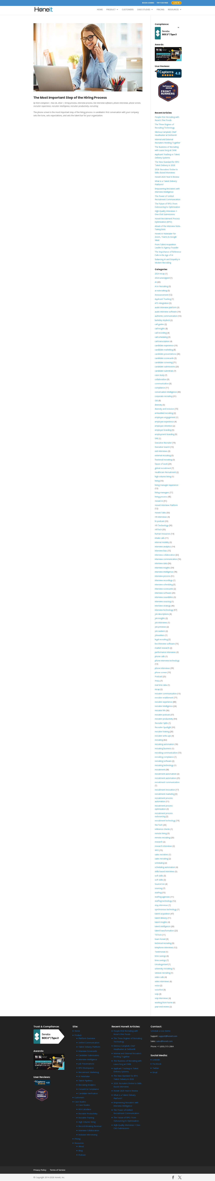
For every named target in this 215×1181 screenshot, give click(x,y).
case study (159, 375)
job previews (160, 627)
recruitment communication (167, 782)
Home (100, 10)
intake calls (160, 538)
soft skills (159, 875)
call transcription (162, 341)
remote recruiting (162, 837)
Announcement (161, 294)
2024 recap (160, 273)
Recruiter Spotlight (163, 727)
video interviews (162, 981)
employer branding (163, 430)
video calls (159, 977)
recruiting (94, 106)
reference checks (162, 829)
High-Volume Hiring (86, 1122)
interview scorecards (164, 588)
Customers (128, 10)
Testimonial (160, 951)
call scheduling (161, 337)
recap (157, 689)
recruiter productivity (79, 106)
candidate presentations (165, 354)
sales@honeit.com (164, 1041)
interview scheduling (164, 584)
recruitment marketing (165, 794)
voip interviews (161, 998)
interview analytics (163, 546)
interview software (163, 593)
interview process (85, 103)
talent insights (161, 922)
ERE (156, 438)
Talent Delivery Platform (89, 1047)
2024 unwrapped (162, 278)
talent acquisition (162, 913)
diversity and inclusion (164, 409)
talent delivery (161, 918)
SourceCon (160, 884)
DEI (156, 400)
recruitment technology (165, 820)
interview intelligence (164, 571)
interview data (161, 563)
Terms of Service (57, 1170)
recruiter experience (42, 106)
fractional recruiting (163, 459)
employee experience (164, 421)
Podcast (158, 676)
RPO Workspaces (86, 1068)
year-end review (162, 1006)
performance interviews (165, 652)
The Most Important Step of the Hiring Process (70, 97)
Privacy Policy (39, 1170)
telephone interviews (164, 947)
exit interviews (161, 451)
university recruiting (163, 968)
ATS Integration (162, 303)
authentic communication (166, 316)
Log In (176, 3)
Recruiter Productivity (87, 1113)
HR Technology (161, 525)
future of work (161, 464)
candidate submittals (164, 371)
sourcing (158, 888)
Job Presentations (86, 1063)
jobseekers (160, 635)
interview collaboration (165, 555)
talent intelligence (162, 926)
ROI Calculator (84, 1109)
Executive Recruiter (163, 442)
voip (157, 994)
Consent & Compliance (88, 1089)
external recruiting (163, 455)
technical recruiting (163, 943)
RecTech (158, 825)
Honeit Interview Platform (166, 505)
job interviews (161, 622)
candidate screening (163, 362)
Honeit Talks (160, 512)
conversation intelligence (166, 392)
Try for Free (162, 3)
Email (154, 1072)
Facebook (156, 1064)
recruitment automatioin (165, 774)
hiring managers (162, 492)
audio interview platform (165, 307)
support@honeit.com (168, 1036)
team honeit (160, 939)
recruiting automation (164, 744)
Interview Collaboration (88, 1130)
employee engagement (165, 417)
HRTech (158, 529)
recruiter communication (166, 693)
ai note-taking (161, 290)
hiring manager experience (166, 485)
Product (111, 10)
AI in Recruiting (161, 286)
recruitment (160, 769)
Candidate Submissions (88, 1055)
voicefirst (159, 989)
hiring (157, 480)
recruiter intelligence (61, 106)
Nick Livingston (42, 103)
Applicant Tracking (163, 299)
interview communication (166, 559)
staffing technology (163, 901)
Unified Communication (88, 1042)
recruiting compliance (164, 757)
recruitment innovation (165, 789)
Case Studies (143, 10)
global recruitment (163, 468)
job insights (160, 618)
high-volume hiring (163, 476)
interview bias (161, 550)
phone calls (160, 656)
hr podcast (159, 521)
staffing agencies (162, 896)
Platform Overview (86, 1038)
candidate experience (164, 345)
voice (157, 985)
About (81, 1146)
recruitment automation (165, 778)
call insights (160, 328)
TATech (158, 935)
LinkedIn (156, 1059)
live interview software (103, 103)
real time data (161, 685)
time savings (160, 956)
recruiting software (163, 761)
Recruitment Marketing (88, 1072)
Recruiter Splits (161, 723)
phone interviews (121, 103)
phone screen (134, 103)
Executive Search (162, 447)
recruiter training (162, 731)
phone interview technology (167, 660)
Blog (80, 1150)
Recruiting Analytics (87, 1085)
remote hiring (161, 833)
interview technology (164, 610)
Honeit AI (159, 501)
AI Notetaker (84, 1076)
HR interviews (161, 517)
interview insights (162, 567)
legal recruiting (161, 639)
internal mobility (162, 542)
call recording (161, 332)
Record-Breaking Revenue (89, 1126)
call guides (159, 324)
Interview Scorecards (87, 1051)
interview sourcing (163, 601)
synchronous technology (166, 909)
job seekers (160, 631)
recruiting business (163, 748)
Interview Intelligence (87, 1059)
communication (162, 383)
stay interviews (161, 905)
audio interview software (166, 311)
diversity (158, 404)
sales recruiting (161, 858)
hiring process (71, 103)
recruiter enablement (164, 697)
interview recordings (164, 580)
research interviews (163, 846)
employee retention (163, 426)
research (158, 841)
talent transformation (164, 930)
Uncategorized (161, 964)
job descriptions (162, 614)
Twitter (155, 1068)
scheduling (159, 863)
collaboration (160, 379)
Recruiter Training (86, 1117)
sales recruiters (161, 854)
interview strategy (163, 605)
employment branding (164, 434)
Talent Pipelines (85, 1080)
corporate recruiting (163, 396)
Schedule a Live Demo (160, 1031)
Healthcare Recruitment (165, 472)
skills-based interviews (164, 871)
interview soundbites (164, 597)
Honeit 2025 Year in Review (167, 177)
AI (156, 282)
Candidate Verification (88, 1093)
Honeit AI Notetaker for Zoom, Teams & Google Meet (166, 236)
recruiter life (160, 710)
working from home (163, 1002)
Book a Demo (148, 3)
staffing (158, 892)
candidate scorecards (164, 358)
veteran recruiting (162, 973)
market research (162, 648)
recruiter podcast (162, 714)
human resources (162, 533)
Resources (173, 10)
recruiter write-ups (163, 735)
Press (157, 680)
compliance (160, 387)
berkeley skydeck (162, 320)
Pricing (160, 10)
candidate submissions (165, 366)
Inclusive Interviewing (87, 1134)
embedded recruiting (164, 413)
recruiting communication (166, 752)
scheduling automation (165, 867)
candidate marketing (164, 349)
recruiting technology (164, 765)
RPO (157, 850)
